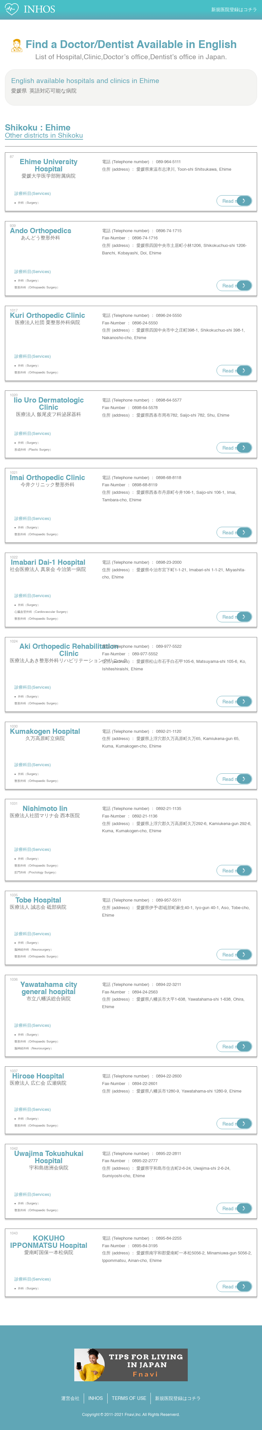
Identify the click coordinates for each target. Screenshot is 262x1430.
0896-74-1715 (169, 231)
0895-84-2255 (169, 1238)
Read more (234, 201)
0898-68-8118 (168, 478)
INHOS (95, 1398)
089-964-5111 (168, 162)
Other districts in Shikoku (44, 135)
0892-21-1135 (168, 809)
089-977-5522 (169, 647)
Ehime (149, 81)
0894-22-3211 (168, 985)
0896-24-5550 (169, 316)
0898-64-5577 (169, 400)
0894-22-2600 (169, 1076)
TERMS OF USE (129, 1398)
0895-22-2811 (168, 1154)
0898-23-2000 (169, 562)
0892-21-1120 (168, 732)
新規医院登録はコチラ (234, 10)
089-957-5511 (168, 900)
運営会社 (70, 1398)
